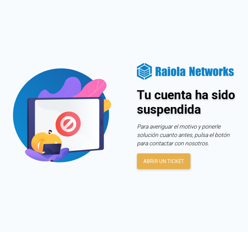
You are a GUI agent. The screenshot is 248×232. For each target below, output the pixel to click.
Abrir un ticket (163, 161)
